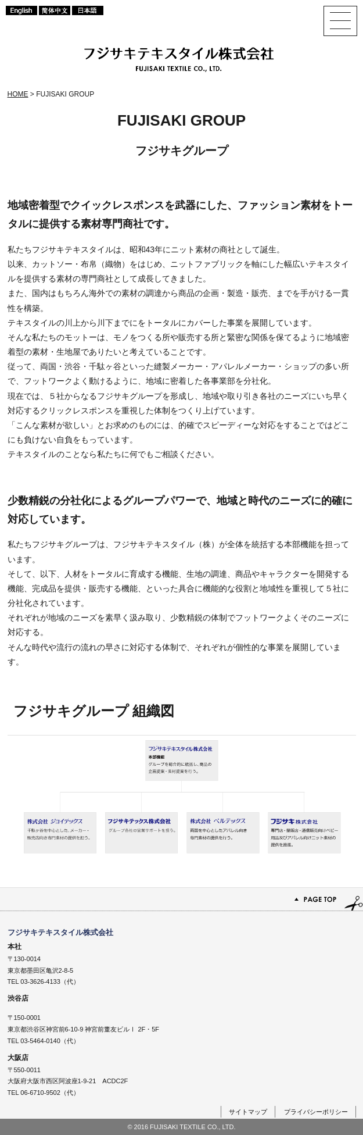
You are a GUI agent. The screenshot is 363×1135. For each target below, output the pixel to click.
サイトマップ (248, 1111)
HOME (18, 94)
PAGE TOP (181, 899)
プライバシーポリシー (316, 1111)
